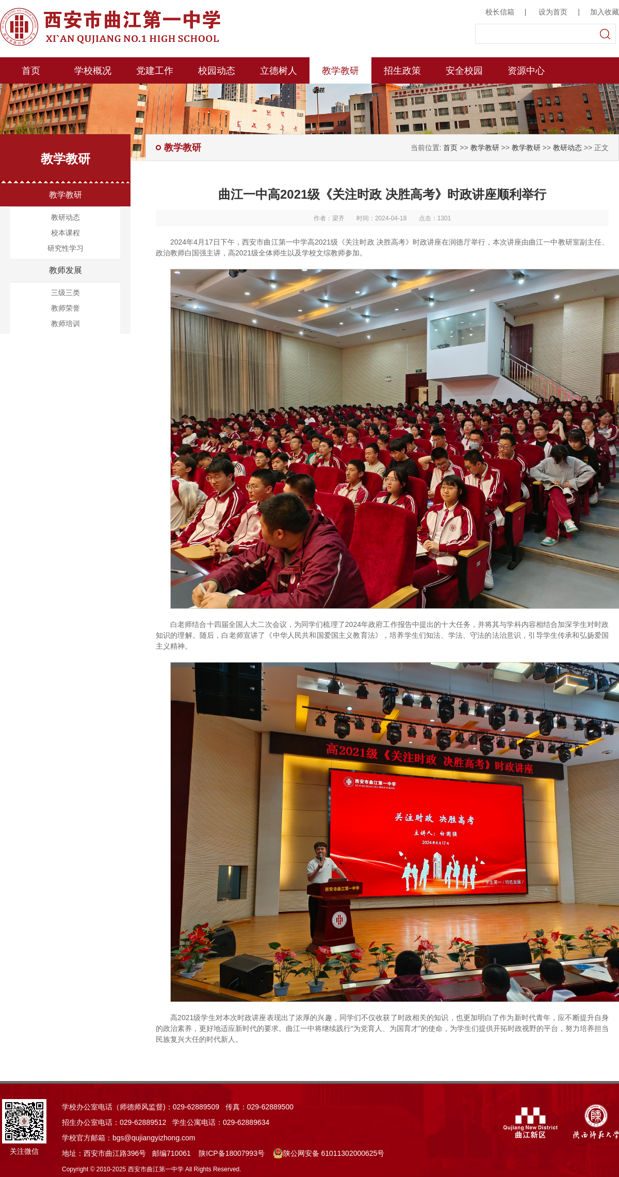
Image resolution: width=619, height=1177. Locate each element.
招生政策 (402, 71)
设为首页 (553, 12)
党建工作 (154, 71)
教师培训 (65, 323)
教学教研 (340, 71)
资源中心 (526, 71)
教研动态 (65, 217)
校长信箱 (499, 12)
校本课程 (65, 233)
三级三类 (65, 292)
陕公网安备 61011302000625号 (329, 1153)
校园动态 (216, 71)
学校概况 (92, 71)
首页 (31, 71)
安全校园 (464, 71)
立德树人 (278, 71)
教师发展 (65, 270)
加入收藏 (604, 12)
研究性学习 (65, 248)
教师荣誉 (65, 308)
